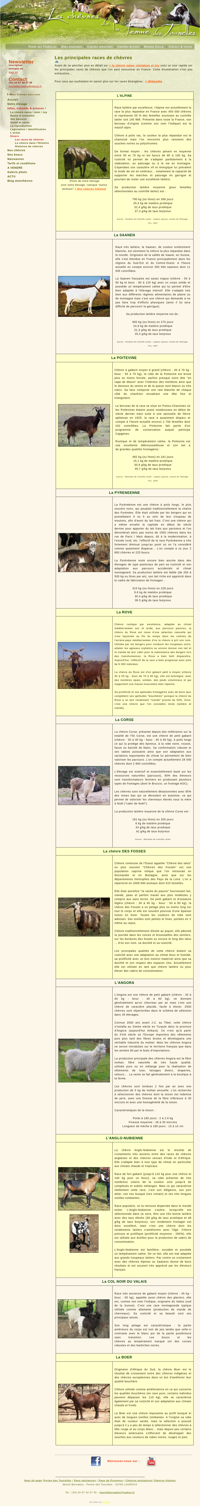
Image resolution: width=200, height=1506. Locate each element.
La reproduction (21, 125)
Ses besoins (18, 119)
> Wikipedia (153, 81)
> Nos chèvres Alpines (90, 188)
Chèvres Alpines (128, 46)
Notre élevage (17, 103)
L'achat (15, 132)
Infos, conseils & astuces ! (26, 108)
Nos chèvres (16, 150)
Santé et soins (20, 122)
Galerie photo (17, 172)
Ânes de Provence (110, 1480)
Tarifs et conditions (21, 163)
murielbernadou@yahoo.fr (25, 86)
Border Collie (154, 46)
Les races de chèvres (29, 139)
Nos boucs (15, 154)
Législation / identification (28, 129)
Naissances (15, 159)
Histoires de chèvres (29, 146)
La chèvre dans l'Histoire (32, 143)
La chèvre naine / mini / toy (28, 112)
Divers (14, 136)
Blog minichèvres (20, 180)
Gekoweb (106, 1502)
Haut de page (33, 1480)
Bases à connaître (22, 115)
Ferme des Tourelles (43, 46)
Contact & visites (180, 46)
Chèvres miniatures (100, 46)
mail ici (13, 72)
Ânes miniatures (72, 46)
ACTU (11, 176)
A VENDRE (15, 167)
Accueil (12, 99)
